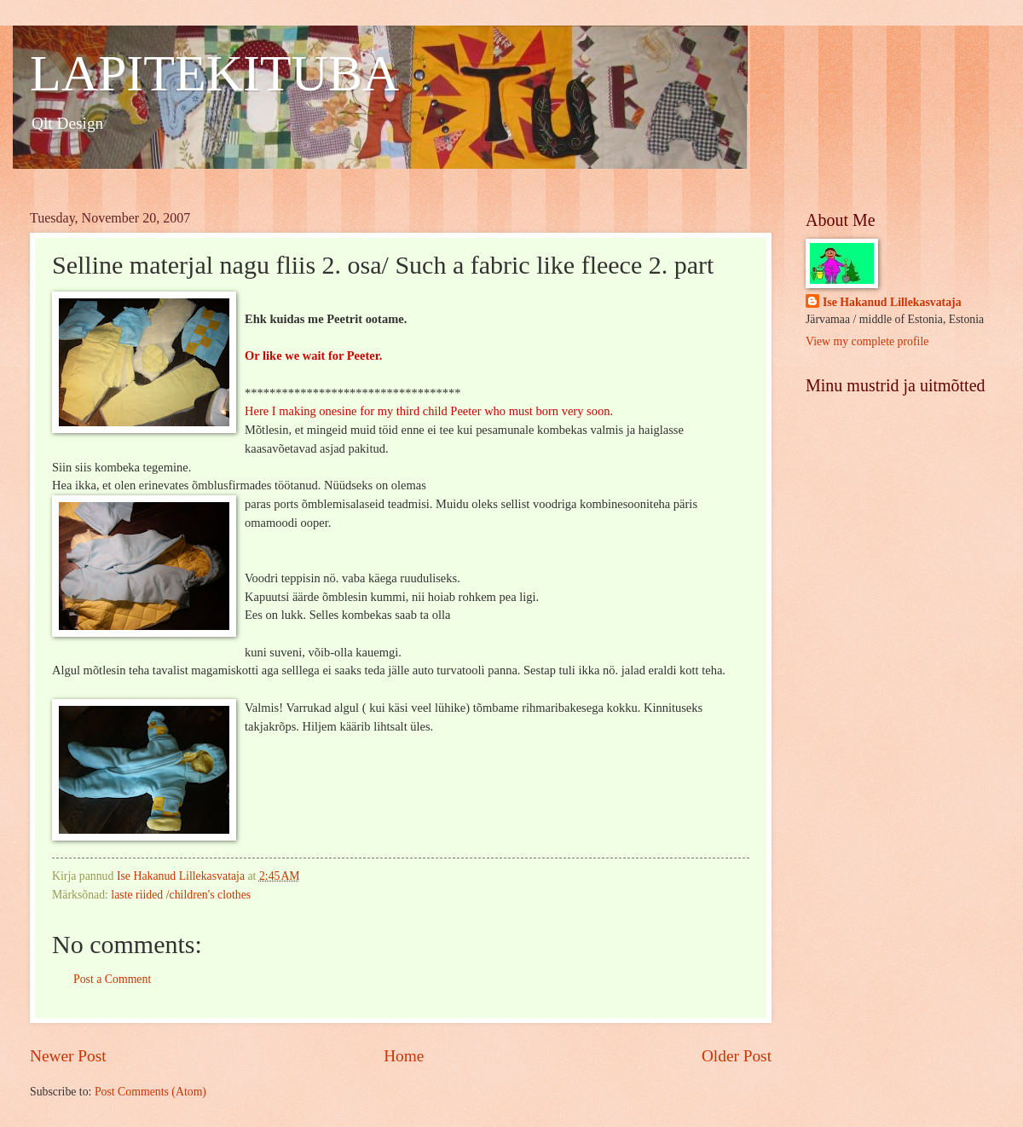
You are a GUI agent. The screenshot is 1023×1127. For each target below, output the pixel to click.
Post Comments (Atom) (150, 1091)
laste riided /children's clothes (181, 894)
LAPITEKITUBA (214, 73)
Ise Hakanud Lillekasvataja (892, 302)
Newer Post (68, 1056)
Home (404, 1056)
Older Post (737, 1056)
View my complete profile (867, 341)
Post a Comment (112, 979)
